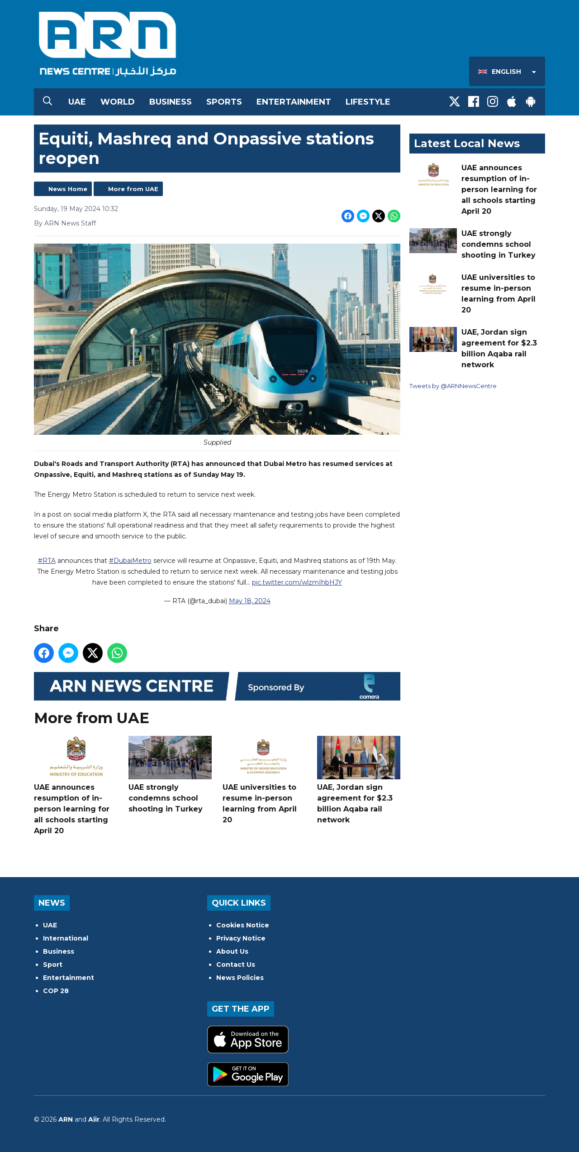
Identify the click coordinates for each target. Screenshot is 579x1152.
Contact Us (235, 964)
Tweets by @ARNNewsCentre (453, 385)
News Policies (240, 978)
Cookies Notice (242, 925)
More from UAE (133, 188)
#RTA (47, 561)
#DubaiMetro (130, 561)
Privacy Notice (241, 938)
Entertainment (293, 102)
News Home (67, 188)
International (65, 938)
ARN (65, 1119)
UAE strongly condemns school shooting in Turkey (170, 774)
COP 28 (56, 991)
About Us (232, 951)
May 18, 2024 (250, 601)
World (117, 102)
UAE (77, 102)
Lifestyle (368, 102)
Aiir (94, 1119)
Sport (52, 964)
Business (170, 102)
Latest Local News (467, 143)
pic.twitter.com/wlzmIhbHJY (297, 583)
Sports (224, 102)
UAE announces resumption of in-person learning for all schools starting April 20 (75, 785)
